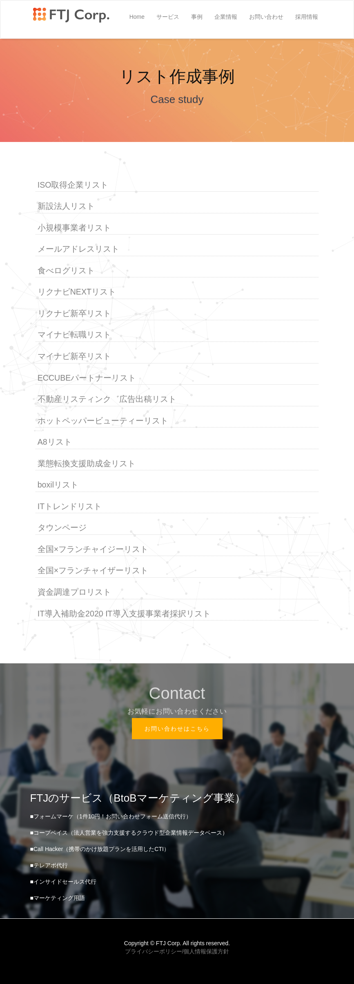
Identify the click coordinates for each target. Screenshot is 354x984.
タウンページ (62, 527)
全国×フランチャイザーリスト (93, 570)
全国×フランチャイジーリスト (93, 549)
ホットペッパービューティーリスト (103, 420)
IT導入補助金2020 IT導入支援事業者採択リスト (124, 613)
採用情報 (306, 16)
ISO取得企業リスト (73, 184)
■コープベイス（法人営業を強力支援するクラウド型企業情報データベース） (129, 832)
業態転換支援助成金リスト (87, 463)
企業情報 (225, 16)
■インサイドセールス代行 (63, 881)
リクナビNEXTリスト (77, 292)
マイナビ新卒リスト (74, 356)
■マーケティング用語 (57, 898)
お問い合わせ (266, 16)
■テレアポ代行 (49, 865)
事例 (197, 16)
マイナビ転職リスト (74, 334)
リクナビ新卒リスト (74, 313)
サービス (167, 16)
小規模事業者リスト (74, 228)
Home (137, 16)
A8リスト (55, 442)
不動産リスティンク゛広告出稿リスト (107, 399)
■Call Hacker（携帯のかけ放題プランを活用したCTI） (99, 849)
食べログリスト (66, 270)
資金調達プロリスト (74, 592)
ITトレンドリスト (70, 506)
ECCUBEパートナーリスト (87, 377)
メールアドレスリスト (78, 249)
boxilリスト (58, 485)
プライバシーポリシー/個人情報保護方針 (177, 951)
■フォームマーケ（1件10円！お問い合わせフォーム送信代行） (111, 816)
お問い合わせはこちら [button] (177, 728)
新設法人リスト (66, 206)
